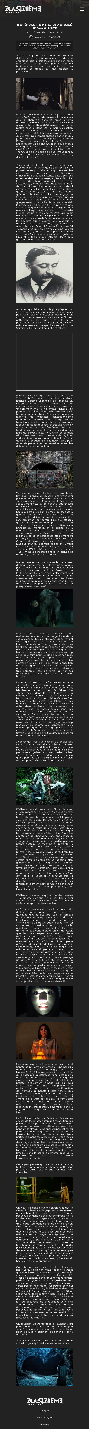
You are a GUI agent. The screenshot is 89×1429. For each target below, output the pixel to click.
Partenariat (44, 1424)
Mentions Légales (44, 1418)
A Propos (44, 1411)
